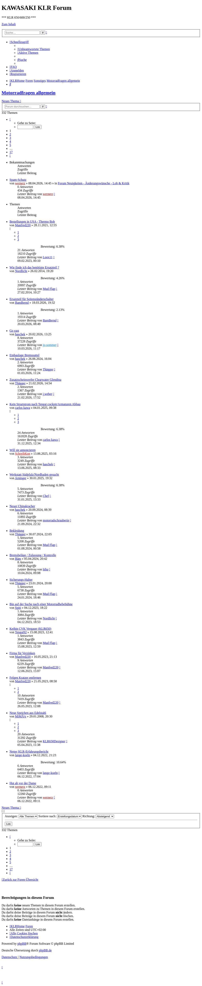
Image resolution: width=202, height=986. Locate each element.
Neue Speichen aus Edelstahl (27, 713)
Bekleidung (16, 530)
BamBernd (22, 302)
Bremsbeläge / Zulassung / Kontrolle (32, 555)
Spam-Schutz (17, 179)
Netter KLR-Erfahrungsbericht (28, 751)
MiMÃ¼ (20, 716)
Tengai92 (21, 632)
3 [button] (10, 138)
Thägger (48, 369)
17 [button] (11, 152)
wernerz (20, 183)
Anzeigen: (21, 816)
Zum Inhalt (9, 24)
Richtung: (98, 816)
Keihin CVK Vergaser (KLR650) (30, 628)
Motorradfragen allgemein (29, 92)
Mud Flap (49, 288)
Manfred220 (23, 225)
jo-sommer (49, 345)
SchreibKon (22, 453)
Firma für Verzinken (22, 653)
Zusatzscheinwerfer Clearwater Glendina (35, 379)
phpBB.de (45, 950)
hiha (45, 569)
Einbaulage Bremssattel (24, 355)
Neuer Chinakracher (22, 506)
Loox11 (47, 257)
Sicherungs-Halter (20, 579)
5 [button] (10, 145)
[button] (10, 119)
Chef (46, 496)
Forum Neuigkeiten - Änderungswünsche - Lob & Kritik (93, 183)
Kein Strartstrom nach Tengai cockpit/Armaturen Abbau (44, 404)
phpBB (21, 943)
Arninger (20, 478)
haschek (20, 334)
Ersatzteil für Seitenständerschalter (31, 299)
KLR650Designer (54, 741)
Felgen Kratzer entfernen (25, 677)
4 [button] (10, 141)
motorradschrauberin (56, 520)
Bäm (18, 558)
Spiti (18, 607)
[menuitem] (33, 49)
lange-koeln (22, 755)
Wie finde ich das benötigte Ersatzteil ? (34, 267)
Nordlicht (21, 271)
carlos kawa (22, 407)
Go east (14, 330)
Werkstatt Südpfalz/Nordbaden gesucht (34, 474)
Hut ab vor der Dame (22, 783)
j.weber (47, 394)
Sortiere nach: (60, 816)
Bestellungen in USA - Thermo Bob (32, 221)
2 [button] (10, 134)
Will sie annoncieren (22, 450)
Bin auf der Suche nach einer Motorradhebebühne (41, 604)
